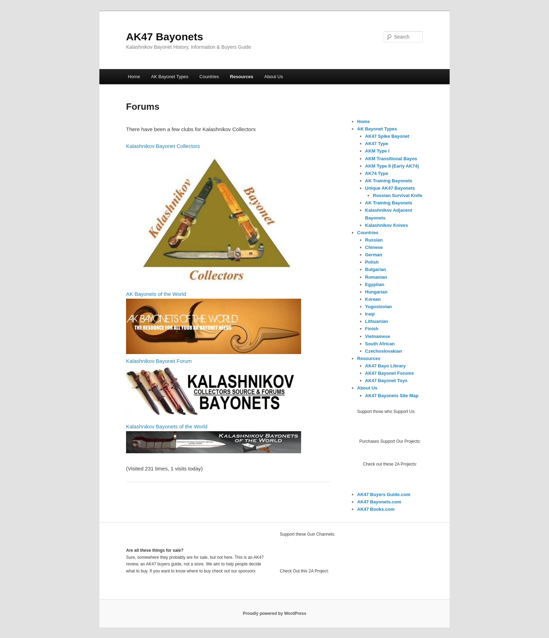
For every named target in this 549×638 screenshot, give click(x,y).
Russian (374, 240)
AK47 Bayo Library (385, 365)
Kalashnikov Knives (386, 225)
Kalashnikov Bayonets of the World (166, 426)
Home (134, 76)
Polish (372, 262)
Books (377, 509)
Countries (209, 76)
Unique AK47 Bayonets (390, 188)
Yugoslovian (378, 306)
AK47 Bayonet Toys (386, 380)
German (373, 254)
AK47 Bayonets (164, 36)
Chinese (374, 247)
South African (380, 343)
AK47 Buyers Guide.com (383, 494)
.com (389, 509)
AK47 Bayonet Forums (389, 373)
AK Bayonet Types (169, 76)
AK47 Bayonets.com (379, 501)
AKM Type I (377, 151)
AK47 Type (376, 143)
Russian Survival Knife (397, 195)
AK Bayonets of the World (156, 294)
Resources (241, 76)
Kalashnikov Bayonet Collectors (163, 146)
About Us (273, 76)
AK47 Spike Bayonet (387, 136)
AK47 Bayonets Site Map (391, 395)
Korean (373, 299)
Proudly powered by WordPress (274, 613)
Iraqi (370, 314)
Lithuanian (376, 321)
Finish (371, 328)
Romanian (376, 277)
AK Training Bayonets (388, 180)
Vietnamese (377, 336)
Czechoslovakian (383, 351)
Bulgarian (375, 269)
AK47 (363, 509)
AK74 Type (376, 173)
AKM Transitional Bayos (391, 158)
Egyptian (374, 284)
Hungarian (376, 291)
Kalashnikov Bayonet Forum (159, 361)
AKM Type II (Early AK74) (392, 166)
